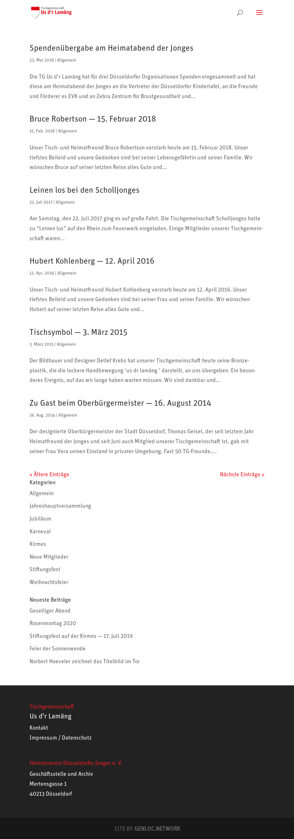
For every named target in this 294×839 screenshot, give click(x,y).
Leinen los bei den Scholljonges (84, 190)
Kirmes (37, 544)
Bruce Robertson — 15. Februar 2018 (92, 119)
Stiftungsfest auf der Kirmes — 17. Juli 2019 (81, 636)
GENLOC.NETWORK (157, 829)
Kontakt (38, 728)
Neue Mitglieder (48, 557)
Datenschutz (77, 738)
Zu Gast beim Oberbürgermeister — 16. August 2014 (120, 403)
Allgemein (66, 60)
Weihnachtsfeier (48, 582)
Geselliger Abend (50, 611)
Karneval (40, 532)
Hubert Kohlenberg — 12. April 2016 (92, 261)
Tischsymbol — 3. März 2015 (78, 332)
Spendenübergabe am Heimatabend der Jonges (111, 48)
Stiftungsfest (44, 569)
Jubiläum (40, 519)
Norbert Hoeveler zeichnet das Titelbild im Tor (84, 662)
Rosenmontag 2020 (52, 623)
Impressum (43, 738)
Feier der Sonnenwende (57, 649)
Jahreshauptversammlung (60, 506)
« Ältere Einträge (49, 475)
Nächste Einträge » (242, 475)
